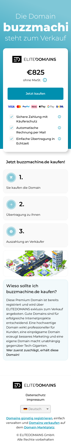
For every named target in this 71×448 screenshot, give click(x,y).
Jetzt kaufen (35, 93)
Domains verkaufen (44, 423)
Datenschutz (35, 395)
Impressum (35, 399)
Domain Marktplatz (39, 427)
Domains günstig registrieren (29, 418)
